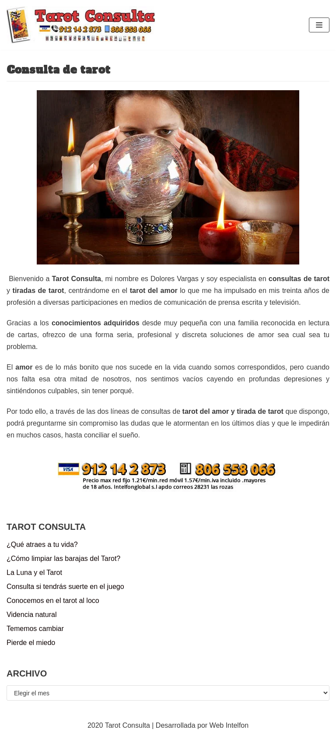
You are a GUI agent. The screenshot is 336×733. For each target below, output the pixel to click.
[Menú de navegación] (319, 25)
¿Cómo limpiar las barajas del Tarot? (63, 558)
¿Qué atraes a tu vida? (42, 544)
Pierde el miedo (31, 642)
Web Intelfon (229, 725)
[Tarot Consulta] (81, 25)
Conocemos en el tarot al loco (53, 600)
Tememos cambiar (35, 628)
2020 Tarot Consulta (119, 725)
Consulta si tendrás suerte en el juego (65, 586)
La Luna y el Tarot (34, 572)
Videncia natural (31, 614)
